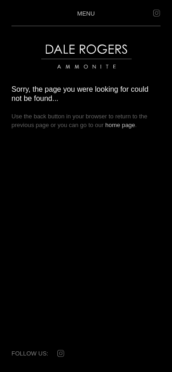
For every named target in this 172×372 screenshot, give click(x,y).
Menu (85, 13)
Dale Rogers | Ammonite (81, 73)
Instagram (156, 13)
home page (120, 125)
